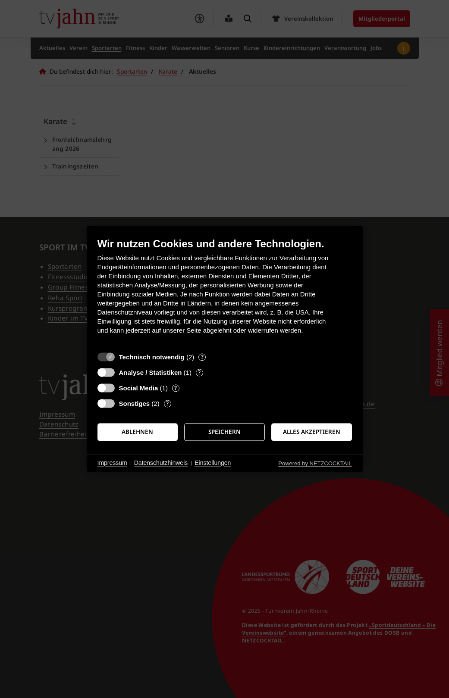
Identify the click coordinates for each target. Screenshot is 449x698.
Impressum (112, 462)
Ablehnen (137, 432)
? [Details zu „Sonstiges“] (167, 403)
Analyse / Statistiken (150, 372)
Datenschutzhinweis (161, 462)
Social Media (138, 388)
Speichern (224, 432)
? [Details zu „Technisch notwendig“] (202, 357)
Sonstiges (134, 403)
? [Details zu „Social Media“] (175, 388)
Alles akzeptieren (311, 432)
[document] (224, 292)
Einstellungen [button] (213, 462)
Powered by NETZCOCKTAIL (315, 463)
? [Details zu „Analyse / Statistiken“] (199, 372)
